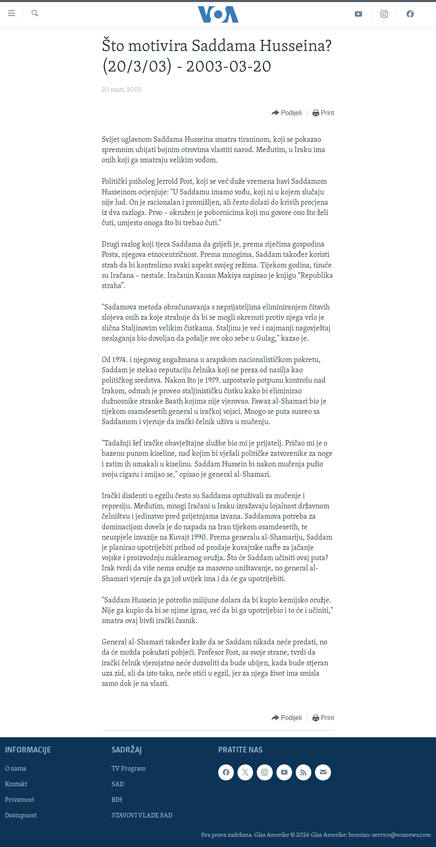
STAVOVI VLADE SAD (142, 816)
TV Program (129, 769)
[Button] (287, 113)
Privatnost (19, 800)
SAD (118, 785)
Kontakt (16, 785)
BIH (117, 800)
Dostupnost (21, 816)
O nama (15, 769)
